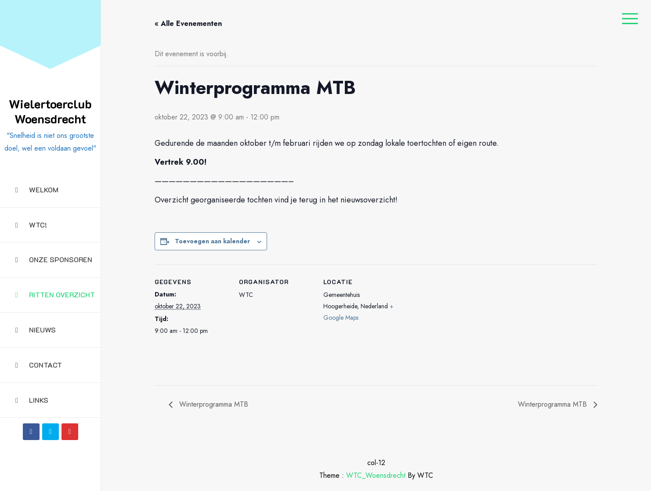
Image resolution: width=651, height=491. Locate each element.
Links (31, 399)
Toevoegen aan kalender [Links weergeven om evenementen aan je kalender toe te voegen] (212, 241)
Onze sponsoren (53, 259)
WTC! (31, 224)
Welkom (36, 189)
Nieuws (35, 329)
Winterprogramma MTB (212, 404)
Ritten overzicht (55, 294)
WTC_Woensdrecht (375, 475)
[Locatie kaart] (454, 324)
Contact (38, 364)
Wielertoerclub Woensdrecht (50, 111)
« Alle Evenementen (188, 23)
